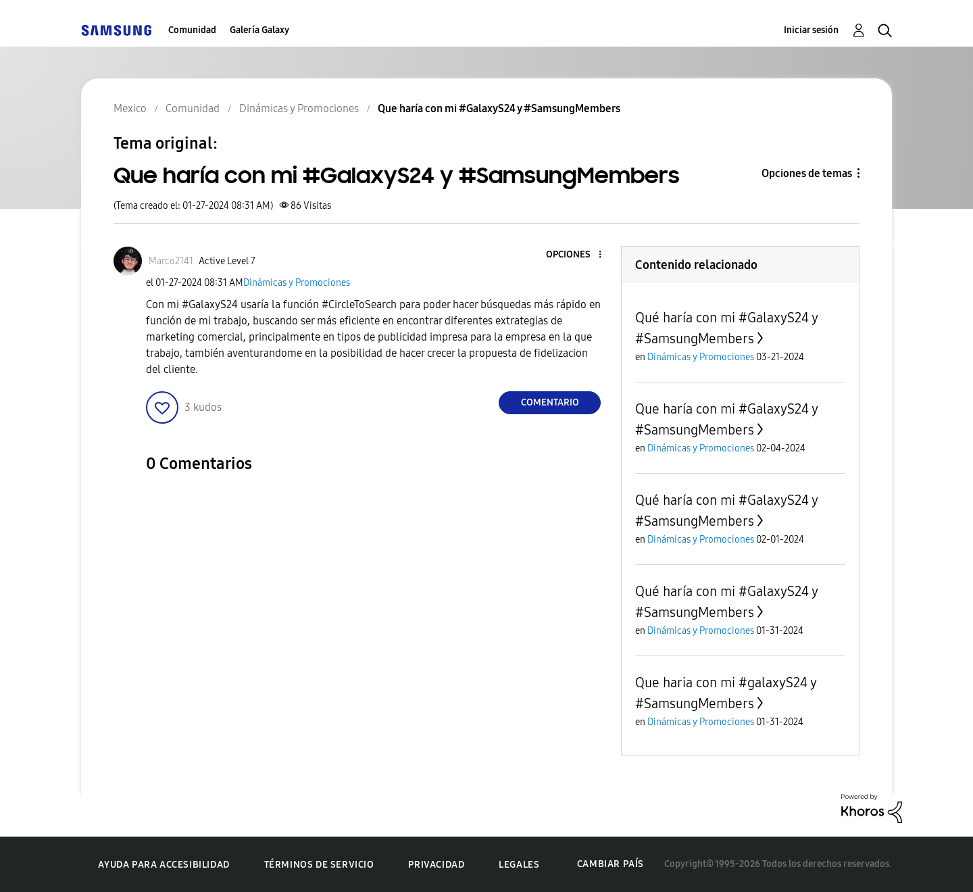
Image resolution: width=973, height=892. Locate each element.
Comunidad (192, 30)
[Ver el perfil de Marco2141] (171, 261)
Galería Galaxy (259, 30)
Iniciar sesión (811, 30)
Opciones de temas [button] (807, 173)
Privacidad (436, 864)
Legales (519, 864)
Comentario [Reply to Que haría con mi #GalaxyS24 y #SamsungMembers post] (550, 402)
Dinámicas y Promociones (296, 283)
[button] (577, 255)
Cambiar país (610, 864)
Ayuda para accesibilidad (163, 864)
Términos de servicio (319, 864)
